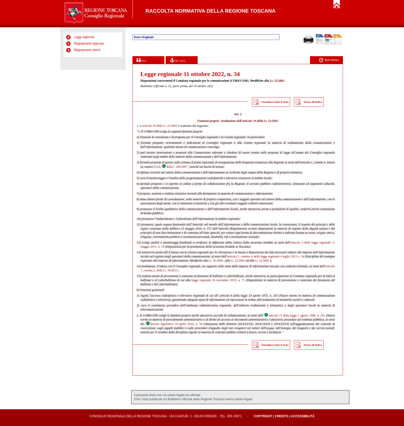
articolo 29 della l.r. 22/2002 (260, 121)
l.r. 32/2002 (262, 260)
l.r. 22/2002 (277, 80)
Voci (141, 60)
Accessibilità (303, 416)
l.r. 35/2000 (216, 260)
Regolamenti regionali (89, 43)
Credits (281, 416)
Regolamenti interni (87, 50)
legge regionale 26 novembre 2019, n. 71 (218, 280)
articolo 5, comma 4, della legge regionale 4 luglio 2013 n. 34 (265, 256)
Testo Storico (329, 60)
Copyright (263, 416)
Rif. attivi (177, 60)
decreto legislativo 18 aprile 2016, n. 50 (174, 324)
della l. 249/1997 (174, 167)
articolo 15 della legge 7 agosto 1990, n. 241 (294, 315)
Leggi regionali (84, 37)
